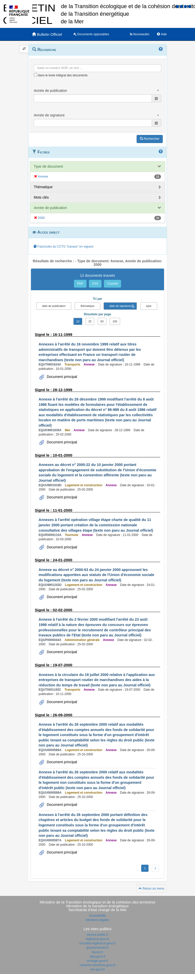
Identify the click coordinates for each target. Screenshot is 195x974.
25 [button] (89, 321)
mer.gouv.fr (97, 969)
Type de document (48, 166)
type (149, 305)
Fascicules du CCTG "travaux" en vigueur (64, 246)
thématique (87, 305)
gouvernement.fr (97, 947)
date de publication (54, 305)
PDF (80, 283)
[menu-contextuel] (35, 74)
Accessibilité (97, 915)
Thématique (43, 187)
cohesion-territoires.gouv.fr (97, 965)
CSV (95, 283)
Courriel (112, 283)
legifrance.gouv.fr (97, 939)
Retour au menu (151, 888)
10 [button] (77, 321)
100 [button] (114, 321)
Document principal (61, 377)
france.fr (97, 952)
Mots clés (41, 197)
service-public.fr (97, 934)
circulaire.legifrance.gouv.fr (97, 943)
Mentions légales (97, 920)
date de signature (120, 305)
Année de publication (50, 208)
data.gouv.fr (97, 956)
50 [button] (102, 321)
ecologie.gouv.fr (97, 961)
